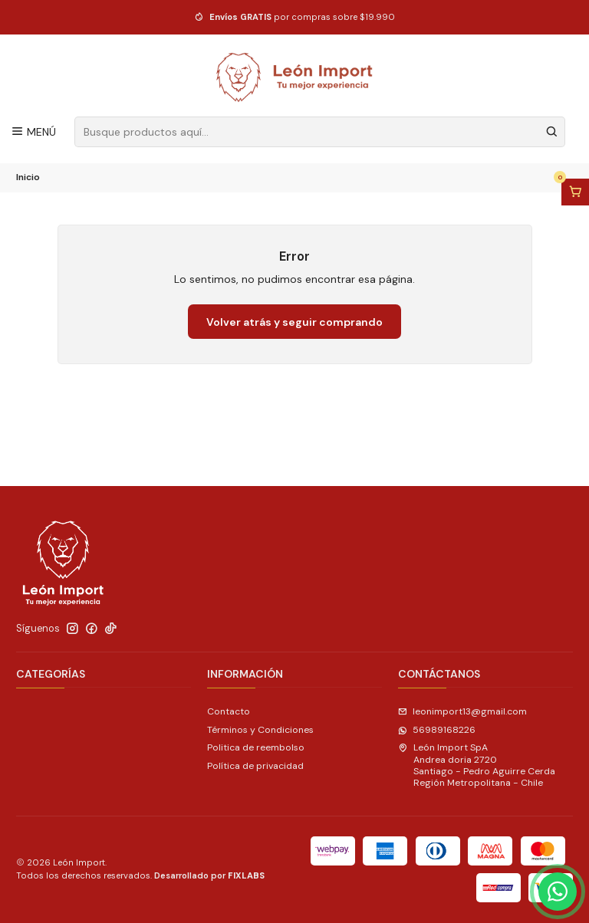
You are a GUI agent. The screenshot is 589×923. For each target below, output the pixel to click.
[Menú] (33, 131)
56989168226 (436, 730)
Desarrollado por (209, 875)
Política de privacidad (255, 766)
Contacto (228, 711)
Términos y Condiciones (260, 730)
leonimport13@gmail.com (462, 711)
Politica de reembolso (255, 747)
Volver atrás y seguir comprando (294, 322)
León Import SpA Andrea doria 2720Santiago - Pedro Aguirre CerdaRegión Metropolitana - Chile (476, 765)
